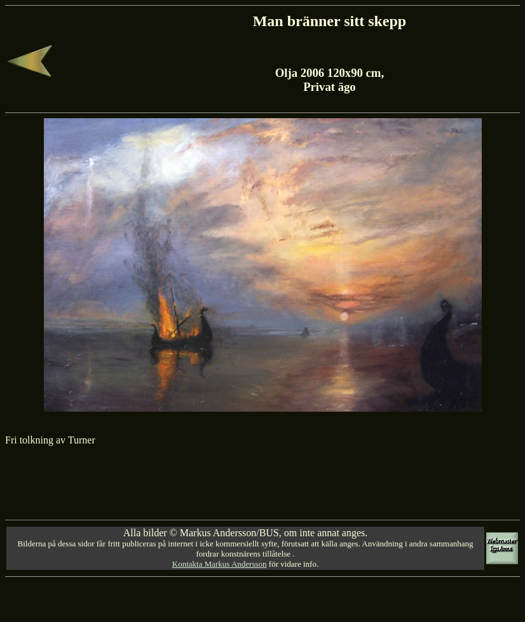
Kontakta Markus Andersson (219, 564)
